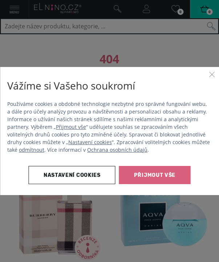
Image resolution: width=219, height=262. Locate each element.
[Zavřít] (211, 74)
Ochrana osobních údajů (117, 149)
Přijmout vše (71, 126)
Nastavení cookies (90, 142)
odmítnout (31, 149)
